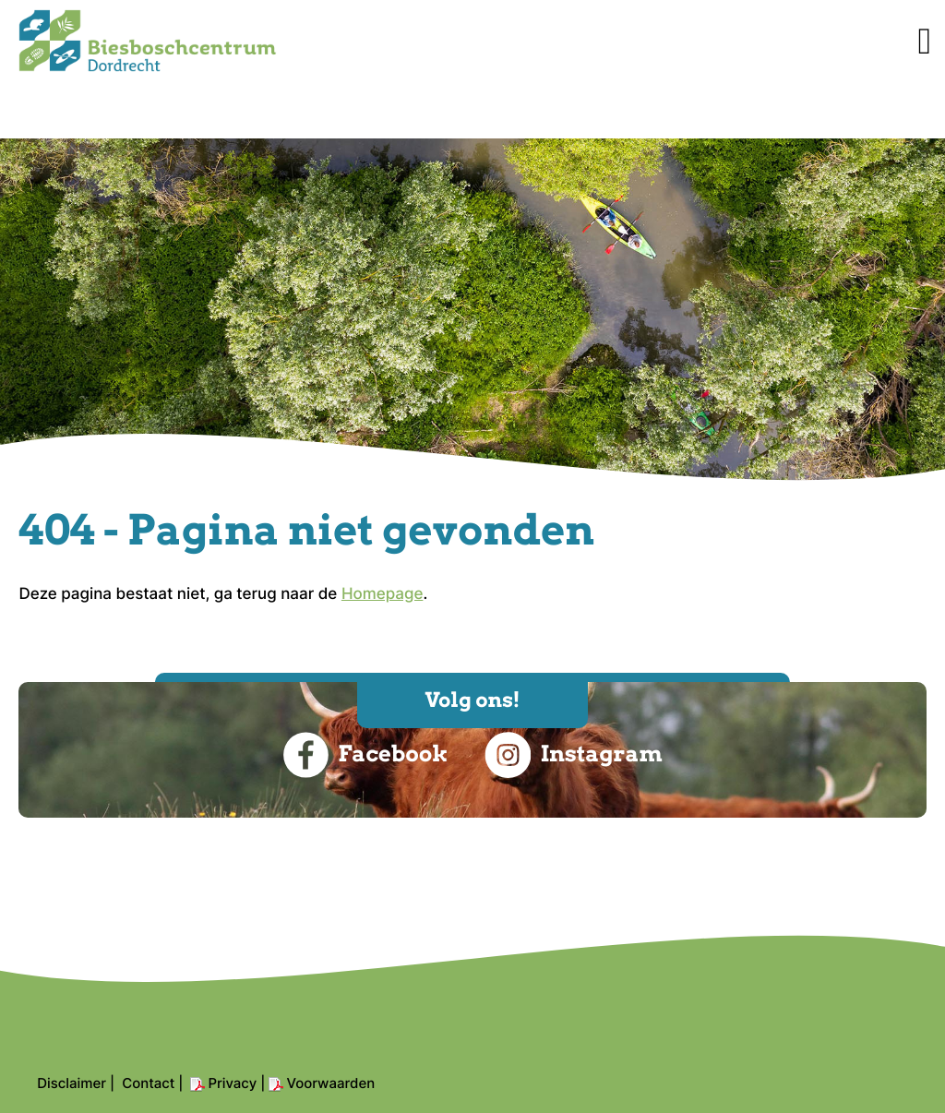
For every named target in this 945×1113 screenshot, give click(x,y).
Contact (148, 1083)
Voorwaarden (330, 1083)
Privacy (232, 1083)
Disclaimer (71, 1083)
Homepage (382, 594)
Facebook (365, 755)
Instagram (573, 755)
